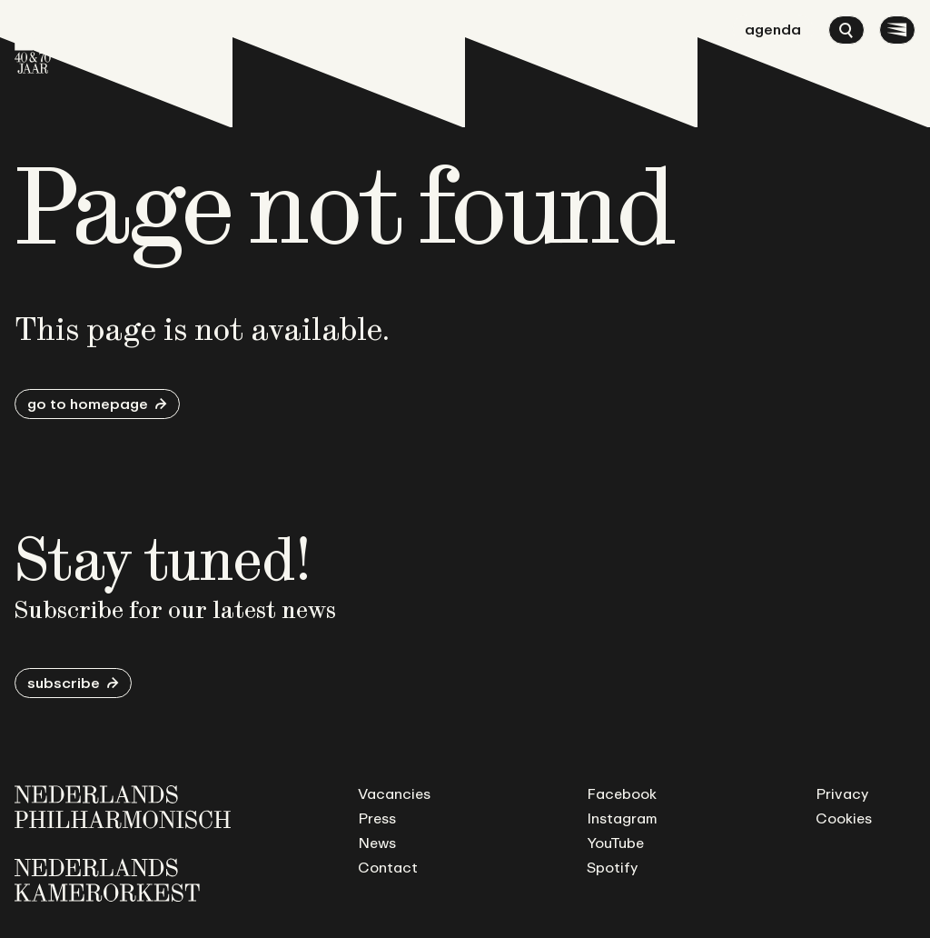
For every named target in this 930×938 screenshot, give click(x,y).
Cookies (844, 818)
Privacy (842, 793)
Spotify (612, 867)
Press (377, 818)
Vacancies (394, 793)
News (377, 842)
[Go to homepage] (32, 44)
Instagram (622, 818)
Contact (388, 867)
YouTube (615, 842)
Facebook (622, 793)
